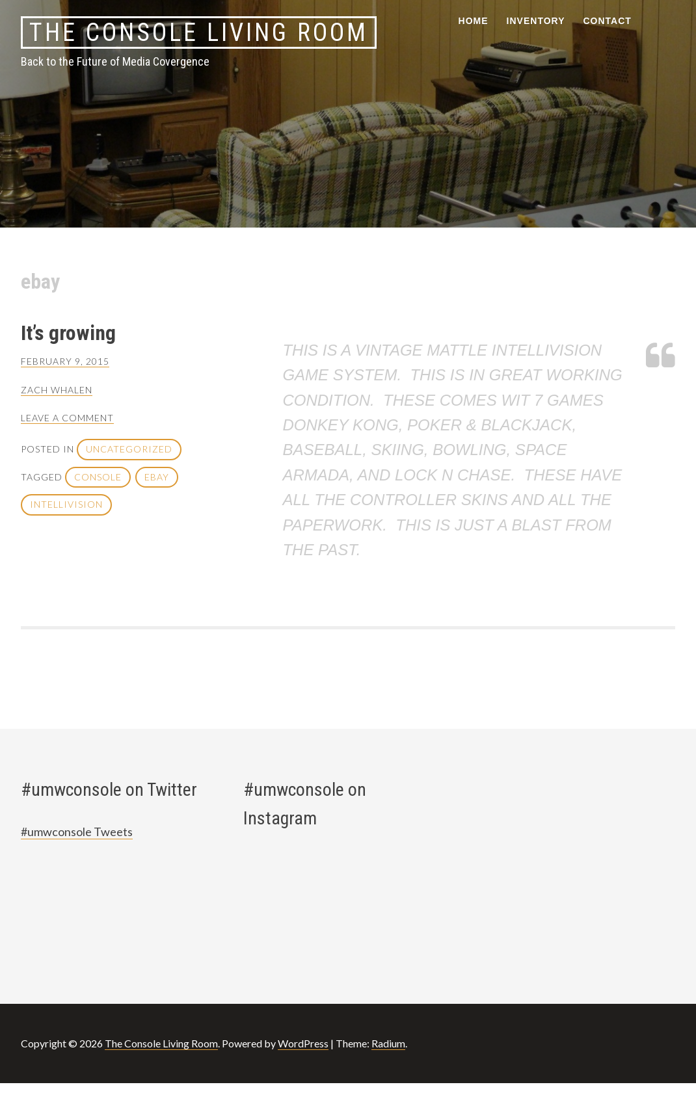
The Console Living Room (198, 32)
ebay (156, 476)
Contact (607, 21)
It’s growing (68, 333)
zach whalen (56, 389)
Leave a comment (67, 417)
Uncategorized (129, 448)
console (98, 476)
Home (474, 21)
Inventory (536, 21)
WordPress (303, 1043)
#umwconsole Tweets (77, 831)
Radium (388, 1043)
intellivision (66, 504)
